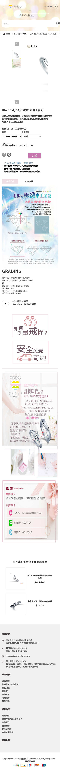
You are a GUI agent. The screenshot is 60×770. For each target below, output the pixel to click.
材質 (4, 132)
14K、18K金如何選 (27, 304)
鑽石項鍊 (6, 687)
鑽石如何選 (22, 301)
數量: (20, 145)
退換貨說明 (6, 729)
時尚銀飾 (6, 697)
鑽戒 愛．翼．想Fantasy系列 (39, 601)
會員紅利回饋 (7, 732)
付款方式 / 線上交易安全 (12, 719)
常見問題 (6, 715)
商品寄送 (6, 722)
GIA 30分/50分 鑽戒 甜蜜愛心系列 (39, 576)
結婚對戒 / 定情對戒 (10, 684)
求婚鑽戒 (6, 681)
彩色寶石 (6, 694)
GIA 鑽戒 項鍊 (20, 33)
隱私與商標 (30, 761)
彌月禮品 (6, 701)
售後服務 (6, 725)
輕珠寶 (5, 691)
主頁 (8, 33)
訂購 (34, 155)
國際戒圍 (25, 132)
